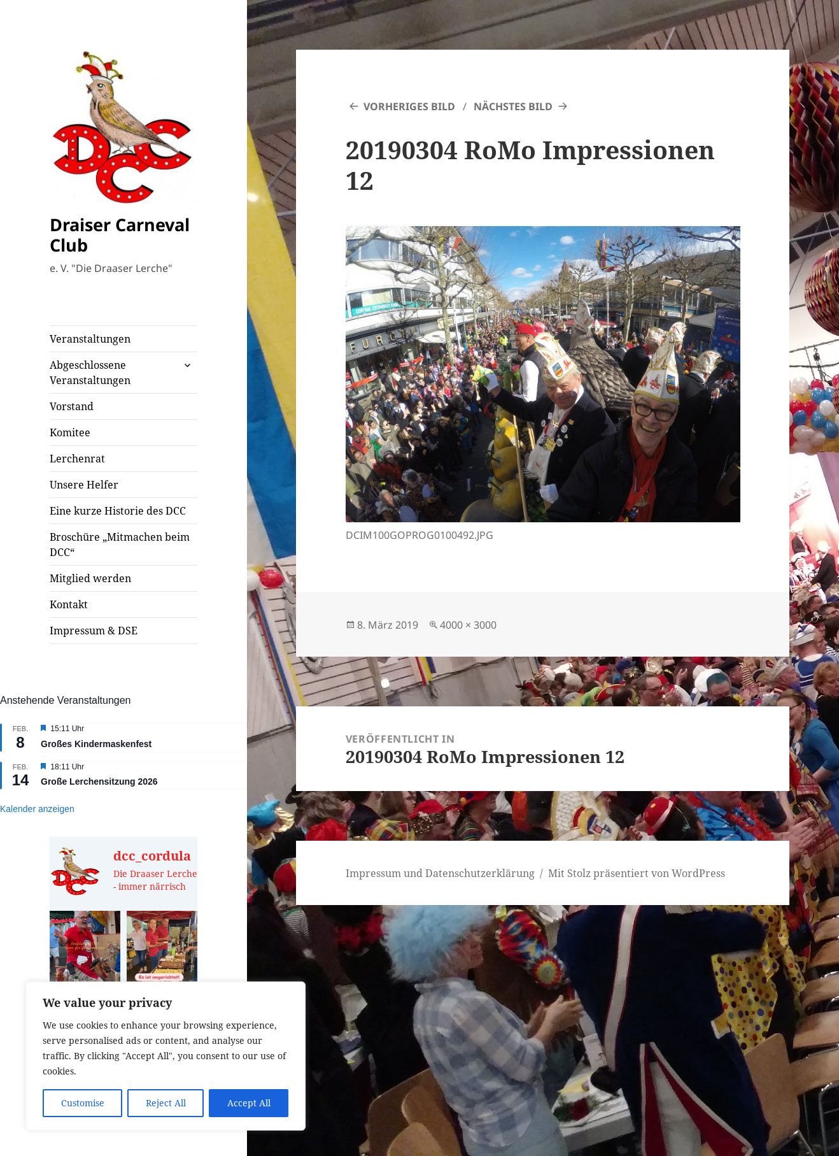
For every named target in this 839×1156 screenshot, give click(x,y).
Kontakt (69, 604)
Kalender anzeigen (37, 809)
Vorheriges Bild (409, 106)
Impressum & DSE (93, 631)
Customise (82, 1103)
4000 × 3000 (468, 625)
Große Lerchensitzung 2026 (99, 781)
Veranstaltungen (90, 339)
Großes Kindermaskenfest (96, 744)
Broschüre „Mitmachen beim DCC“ (120, 544)
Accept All (249, 1103)
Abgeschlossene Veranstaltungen (90, 372)
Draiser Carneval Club (120, 235)
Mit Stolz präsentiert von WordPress (636, 873)
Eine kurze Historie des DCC (118, 511)
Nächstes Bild (513, 106)
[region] (165, 1056)
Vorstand (72, 406)
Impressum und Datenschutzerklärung (440, 873)
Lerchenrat (77, 459)
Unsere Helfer (84, 485)
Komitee (70, 432)
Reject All (166, 1103)
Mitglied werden (90, 578)
